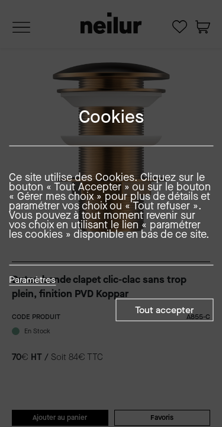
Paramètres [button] (32, 280)
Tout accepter (164, 310)
